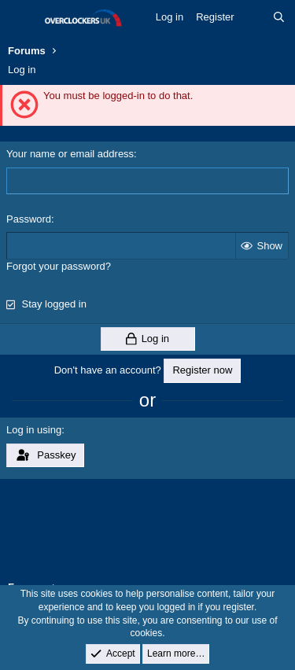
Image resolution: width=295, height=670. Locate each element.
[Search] (279, 17)
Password (28, 219)
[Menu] (21, 18)
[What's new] (254, 17)
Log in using (33, 430)
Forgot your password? (58, 266)
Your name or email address (70, 154)
